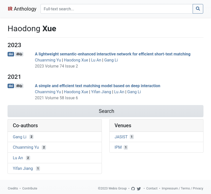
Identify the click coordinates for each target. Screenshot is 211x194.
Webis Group (117, 188)
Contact (152, 188)
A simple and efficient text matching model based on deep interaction (97, 85)
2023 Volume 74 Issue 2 (56, 66)
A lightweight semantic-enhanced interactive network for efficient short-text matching (113, 54)
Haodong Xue (76, 60)
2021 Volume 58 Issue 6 (56, 97)
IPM (118, 147)
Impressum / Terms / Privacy (182, 188)
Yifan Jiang (101, 91)
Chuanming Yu (48, 60)
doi (11, 54)
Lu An (96, 60)
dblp (19, 54)
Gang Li (111, 60)
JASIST (121, 136)
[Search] (116, 9)
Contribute (29, 188)
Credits (13, 188)
